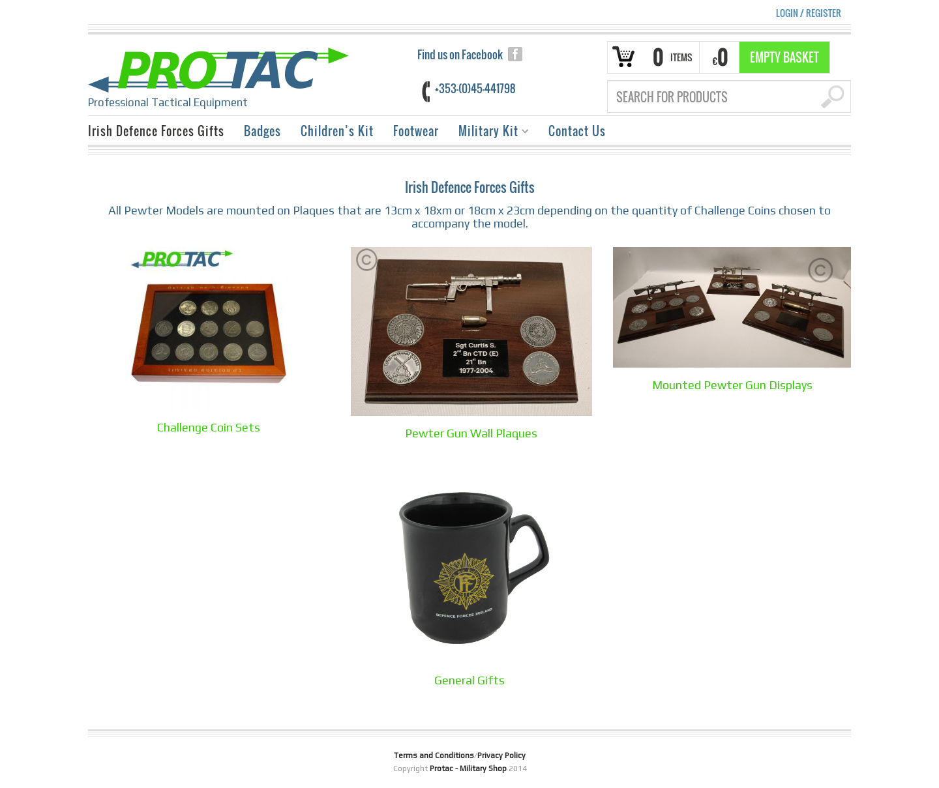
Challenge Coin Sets (208, 427)
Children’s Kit (337, 131)
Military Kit (489, 133)
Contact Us (577, 131)
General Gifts (469, 680)
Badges (262, 131)
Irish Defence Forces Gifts (156, 131)
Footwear (416, 131)
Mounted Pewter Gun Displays (732, 385)
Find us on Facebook (460, 54)
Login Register (808, 13)
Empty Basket (784, 57)
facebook (515, 54)
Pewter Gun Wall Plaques (471, 433)
